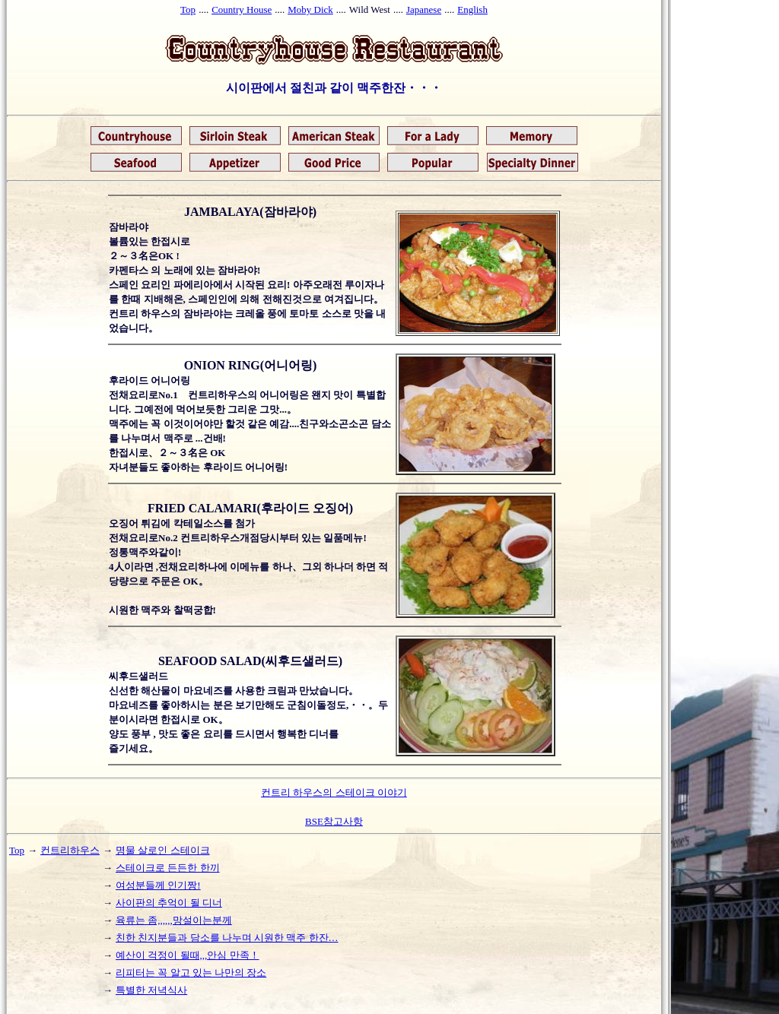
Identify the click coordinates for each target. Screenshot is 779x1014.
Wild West (369, 9)
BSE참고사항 (334, 821)
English (472, 9)
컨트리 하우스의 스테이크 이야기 (334, 792)
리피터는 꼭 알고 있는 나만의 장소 (191, 972)
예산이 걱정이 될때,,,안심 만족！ (187, 955)
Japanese (423, 9)
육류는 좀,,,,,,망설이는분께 (174, 920)
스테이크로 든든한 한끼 (168, 867)
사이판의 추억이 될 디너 (169, 902)
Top (188, 9)
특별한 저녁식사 (151, 990)
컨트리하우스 (70, 850)
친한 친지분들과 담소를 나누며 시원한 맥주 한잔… (227, 937)
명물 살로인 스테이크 (163, 850)
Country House (241, 9)
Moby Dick (310, 9)
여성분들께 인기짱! (158, 885)
